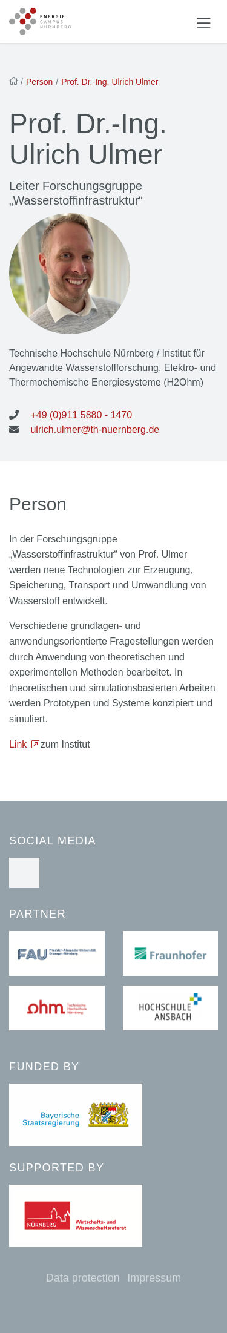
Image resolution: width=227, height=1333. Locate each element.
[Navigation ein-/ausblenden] (203, 21)
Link (19, 744)
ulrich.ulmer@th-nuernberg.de (94, 429)
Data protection (83, 1278)
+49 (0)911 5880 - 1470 (81, 415)
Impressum (154, 1278)
